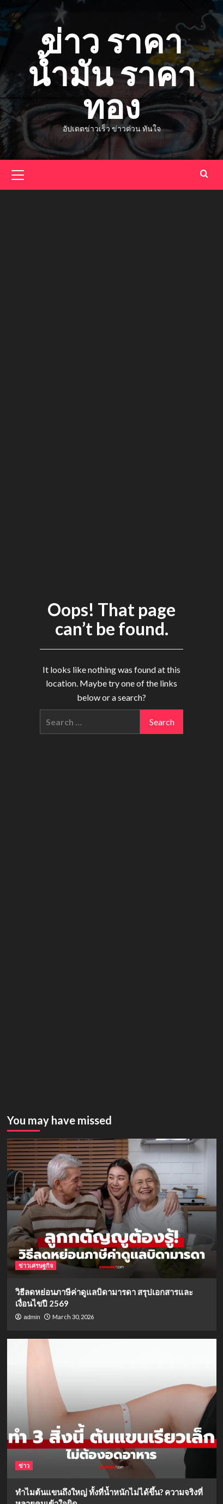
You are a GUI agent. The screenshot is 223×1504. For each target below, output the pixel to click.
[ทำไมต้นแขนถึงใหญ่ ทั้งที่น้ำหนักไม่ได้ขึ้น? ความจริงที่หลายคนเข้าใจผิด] (111, 1408)
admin (32, 1317)
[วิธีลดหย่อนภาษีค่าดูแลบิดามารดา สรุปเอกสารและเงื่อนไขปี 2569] (111, 1208)
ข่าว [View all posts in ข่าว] (24, 1465)
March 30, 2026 (73, 1316)
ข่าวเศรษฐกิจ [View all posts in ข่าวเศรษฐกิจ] (36, 1265)
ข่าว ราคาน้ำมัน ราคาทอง (112, 73)
